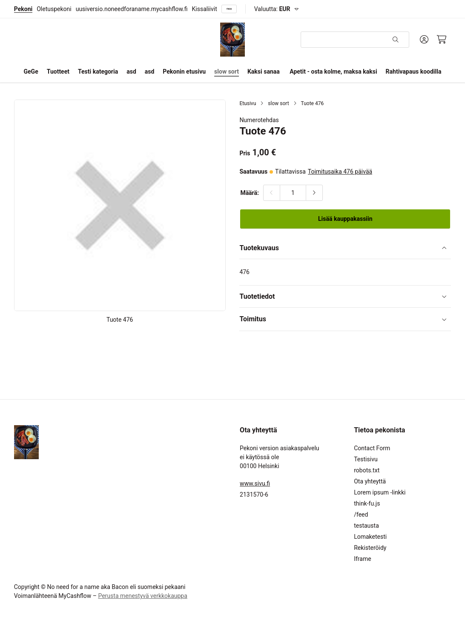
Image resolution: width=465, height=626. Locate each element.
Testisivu (365, 459)
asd (131, 71)
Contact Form (372, 448)
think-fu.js (367, 503)
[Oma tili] (424, 39)
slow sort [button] (226, 71)
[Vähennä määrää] (271, 193)
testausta (366, 525)
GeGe (31, 71)
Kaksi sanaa (263, 71)
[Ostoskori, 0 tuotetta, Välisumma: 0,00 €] (442, 39)
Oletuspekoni (54, 9)
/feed (361, 514)
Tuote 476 (312, 103)
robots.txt (366, 470)
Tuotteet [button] (58, 71)
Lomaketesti (370, 536)
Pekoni (23, 9)
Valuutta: (272, 9)
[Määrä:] (293, 193)
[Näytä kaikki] (229, 9)
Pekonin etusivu (184, 71)
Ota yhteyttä (370, 481)
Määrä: (249, 192)
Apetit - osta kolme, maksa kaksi (333, 71)
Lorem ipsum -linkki (379, 492)
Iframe (362, 558)
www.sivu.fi (255, 483)
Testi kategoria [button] (98, 71)
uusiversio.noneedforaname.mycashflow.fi (132, 9)
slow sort (278, 103)
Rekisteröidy (370, 547)
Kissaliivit (204, 9)
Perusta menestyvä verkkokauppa (142, 595)
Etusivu (247, 103)
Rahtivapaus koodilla (414, 71)
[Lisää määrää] (314, 193)
